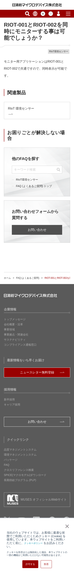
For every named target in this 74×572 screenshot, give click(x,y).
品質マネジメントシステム (20, 449)
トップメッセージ (15, 319)
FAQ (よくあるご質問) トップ (34, 186)
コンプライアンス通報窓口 (20, 344)
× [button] (66, 526)
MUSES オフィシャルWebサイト (44, 499)
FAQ (6, 464)
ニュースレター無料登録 (37, 372)
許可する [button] (30, 564)
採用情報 (10, 389)
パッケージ (10, 459)
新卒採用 (9, 399)
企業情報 (10, 309)
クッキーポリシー (33, 543)
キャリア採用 (12, 404)
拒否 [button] (46, 564)
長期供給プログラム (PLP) (20, 480)
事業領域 (9, 329)
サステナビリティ (15, 339)
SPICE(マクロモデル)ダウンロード (25, 475)
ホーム (7, 278)
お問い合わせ (37, 229)
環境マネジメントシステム (20, 454)
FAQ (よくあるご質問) (27, 278)
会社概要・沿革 (13, 324)
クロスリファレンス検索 (19, 469)
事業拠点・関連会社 (16, 334)
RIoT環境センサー (27, 179)
